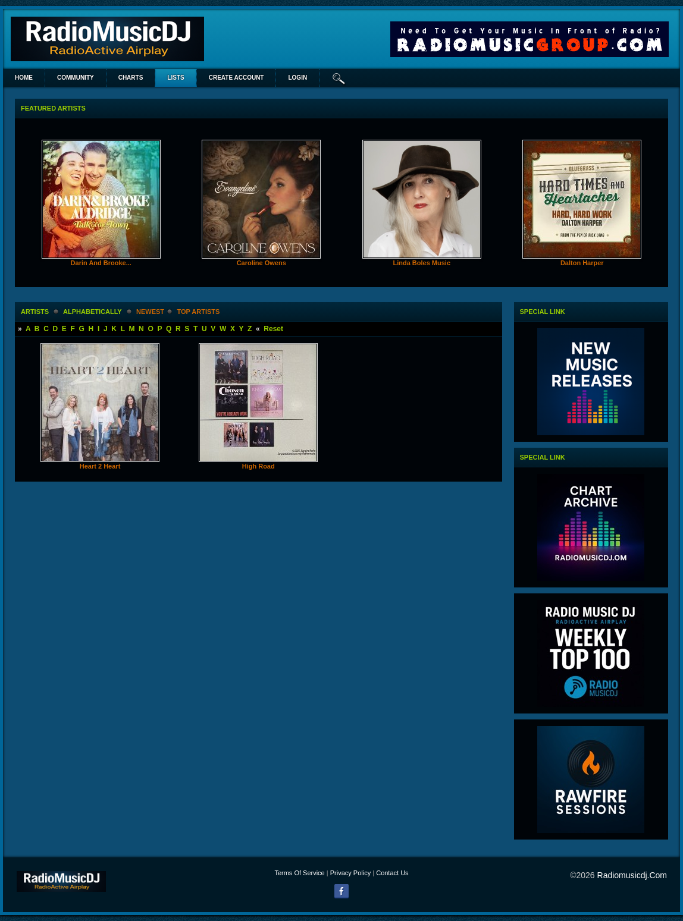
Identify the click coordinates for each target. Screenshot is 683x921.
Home (24, 77)
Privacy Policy (350, 872)
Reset (273, 329)
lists (175, 77)
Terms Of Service (299, 872)
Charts (130, 77)
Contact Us (392, 872)
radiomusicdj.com (632, 875)
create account (236, 77)
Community (75, 77)
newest (150, 311)
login (297, 77)
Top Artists (198, 311)
